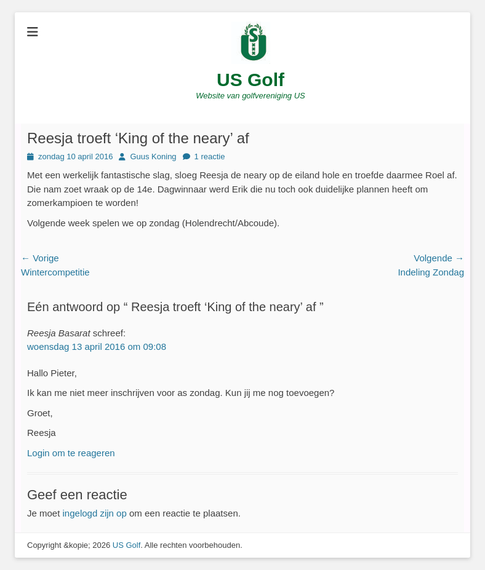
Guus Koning (153, 156)
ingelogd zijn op (95, 513)
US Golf (250, 79)
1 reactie (209, 156)
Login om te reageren (71, 453)
